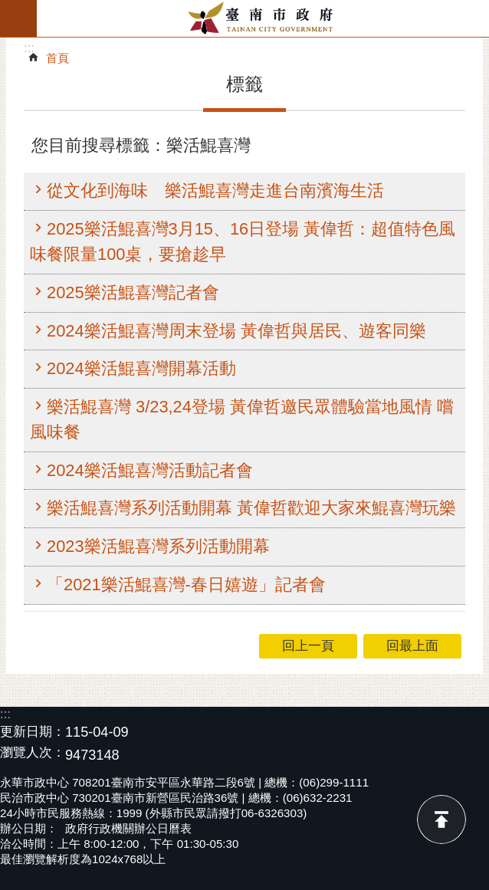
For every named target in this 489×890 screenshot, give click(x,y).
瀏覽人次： (32, 753)
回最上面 (441, 819)
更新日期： (32, 731)
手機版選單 (18, 18)
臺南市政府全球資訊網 (263, 18)
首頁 (57, 57)
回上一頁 (308, 646)
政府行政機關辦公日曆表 (128, 828)
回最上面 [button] (412, 646)
